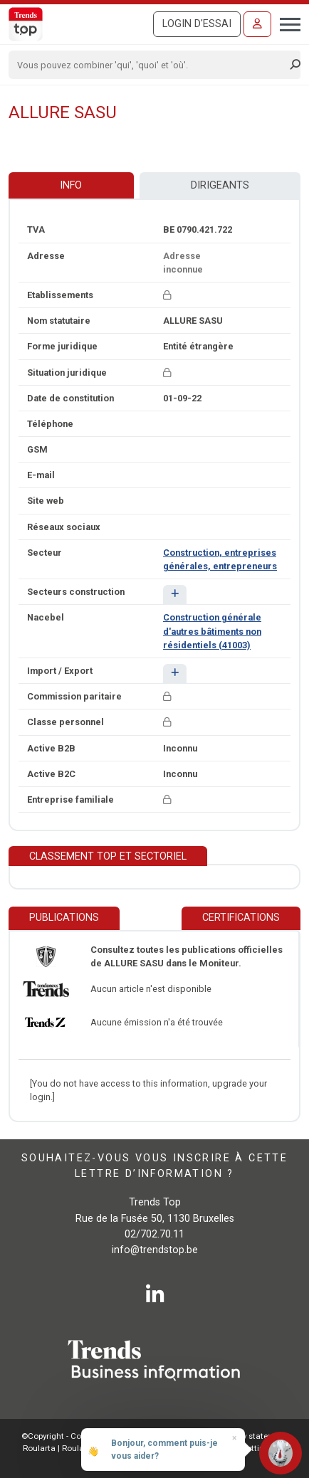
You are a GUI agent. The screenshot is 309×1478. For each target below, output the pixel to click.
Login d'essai (196, 24)
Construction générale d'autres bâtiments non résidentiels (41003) (212, 631)
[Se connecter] (257, 24)
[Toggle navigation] (285, 22)
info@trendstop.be (155, 1250)
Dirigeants (220, 185)
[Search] (150, 65)
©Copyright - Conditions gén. (76, 1436)
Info (71, 185)
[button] (175, 594)
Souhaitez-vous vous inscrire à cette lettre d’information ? (154, 1166)
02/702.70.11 (154, 1234)
